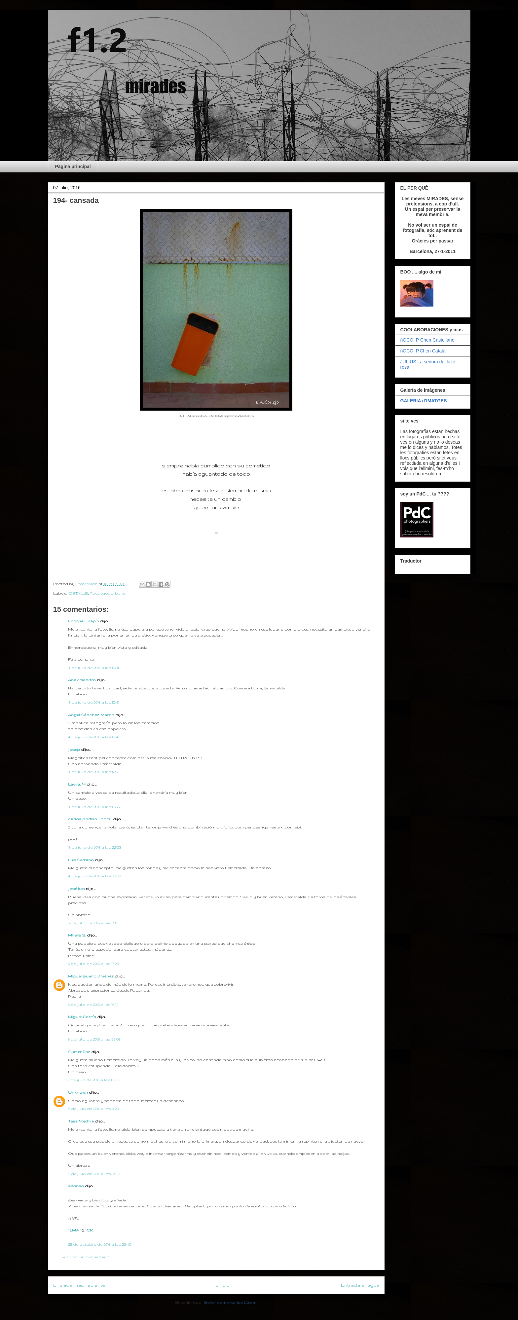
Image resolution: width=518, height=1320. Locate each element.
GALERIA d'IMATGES (423, 400)
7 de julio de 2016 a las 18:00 (93, 1080)
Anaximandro (82, 680)
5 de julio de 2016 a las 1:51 (92, 923)
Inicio (223, 1285)
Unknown (78, 1092)
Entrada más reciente (79, 1285)
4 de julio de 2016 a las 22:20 (94, 876)
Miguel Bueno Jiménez (91, 976)
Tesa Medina (81, 1121)
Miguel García (82, 1017)
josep (74, 750)
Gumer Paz (79, 1052)
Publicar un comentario (85, 1257)
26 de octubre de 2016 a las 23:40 (99, 1244)
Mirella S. (77, 935)
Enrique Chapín (83, 621)
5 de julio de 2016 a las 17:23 (93, 964)
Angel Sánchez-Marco (91, 715)
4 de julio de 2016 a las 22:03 (94, 847)
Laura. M (77, 784)
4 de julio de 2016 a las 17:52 (93, 772)
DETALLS (78, 593)
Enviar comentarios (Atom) (230, 1302)
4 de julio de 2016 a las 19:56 (94, 807)
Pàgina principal (73, 166)
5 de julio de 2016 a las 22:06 (94, 1039)
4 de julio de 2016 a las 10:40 (94, 668)
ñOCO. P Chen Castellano (427, 340)
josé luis (76, 889)
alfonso (76, 1186)
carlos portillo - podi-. (90, 819)
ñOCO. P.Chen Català (423, 350)
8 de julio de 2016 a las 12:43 (94, 1174)
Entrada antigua (360, 1285)
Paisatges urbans (108, 593)
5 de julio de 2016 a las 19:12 (93, 1005)
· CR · (89, 1230)
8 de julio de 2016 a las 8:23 (93, 1109)
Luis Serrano (81, 860)
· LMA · (75, 1230)
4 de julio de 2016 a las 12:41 (93, 737)
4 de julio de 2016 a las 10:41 (93, 702)
